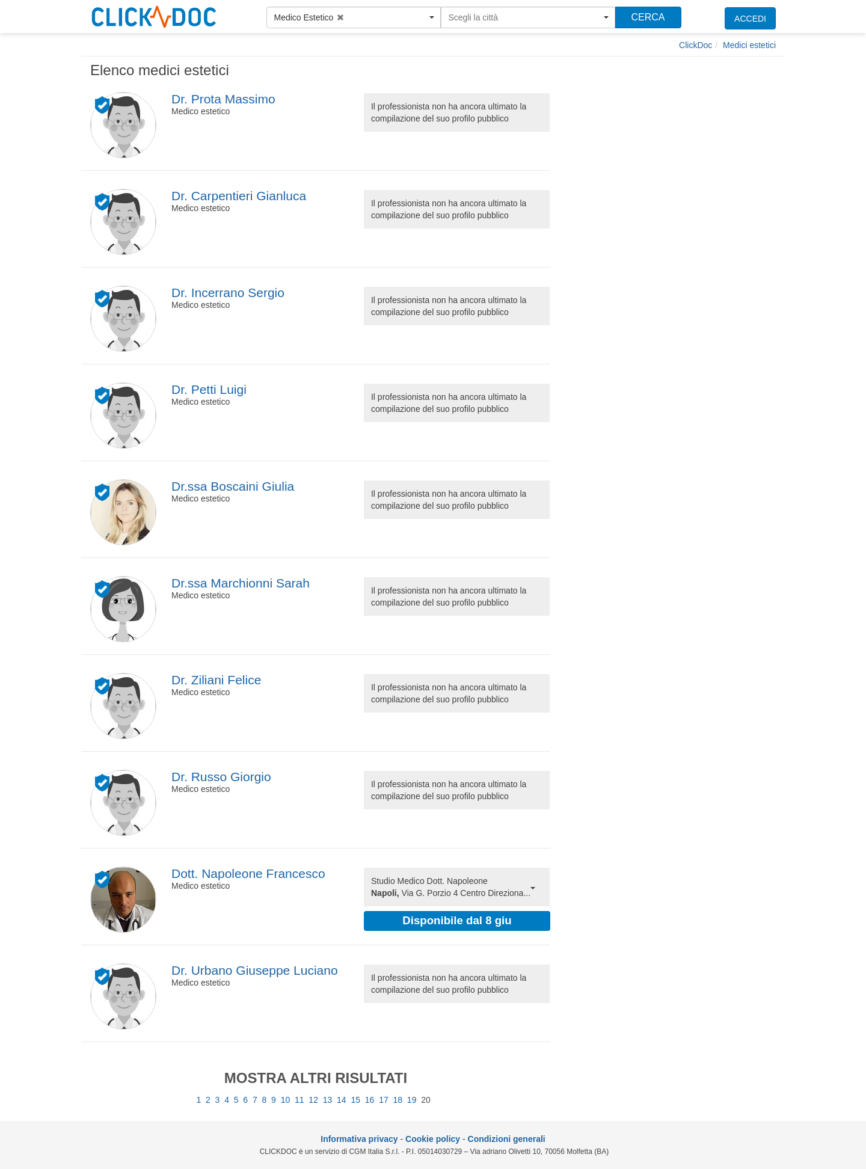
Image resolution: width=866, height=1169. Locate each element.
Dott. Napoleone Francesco (248, 873)
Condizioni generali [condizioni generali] (506, 1139)
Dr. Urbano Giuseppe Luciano (254, 970)
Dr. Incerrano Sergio (227, 292)
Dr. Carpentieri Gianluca (238, 196)
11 (299, 1100)
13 (328, 1100)
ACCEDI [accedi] (750, 18)
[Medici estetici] (749, 45)
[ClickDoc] (695, 45)
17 (383, 1100)
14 (341, 1100)
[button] (353, 17)
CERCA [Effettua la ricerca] (648, 17)
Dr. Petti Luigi (209, 389)
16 (370, 1100)
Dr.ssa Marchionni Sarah (240, 583)
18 (398, 1100)
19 (412, 1100)
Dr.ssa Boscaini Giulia (232, 486)
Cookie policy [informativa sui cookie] (432, 1139)
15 (355, 1100)
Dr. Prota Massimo (223, 99)
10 (285, 1100)
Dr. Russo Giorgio (221, 777)
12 (313, 1100)
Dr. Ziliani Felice (216, 680)
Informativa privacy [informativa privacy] (359, 1139)
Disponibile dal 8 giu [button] (456, 920)
